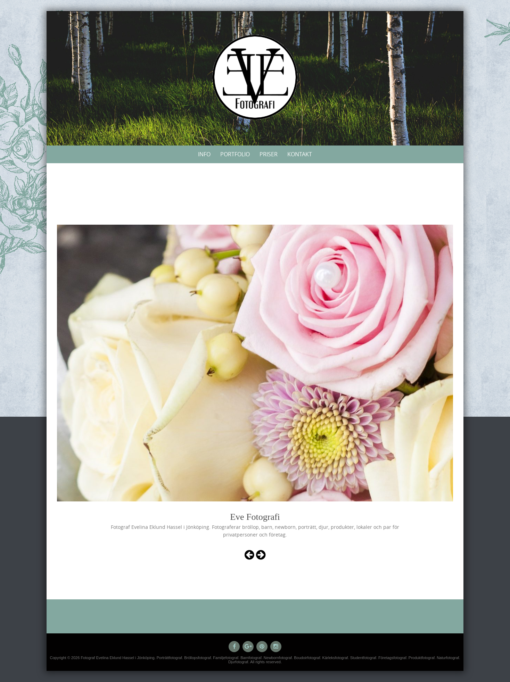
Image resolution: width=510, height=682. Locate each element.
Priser (269, 154)
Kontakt (299, 154)
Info (204, 154)
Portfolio (235, 154)
